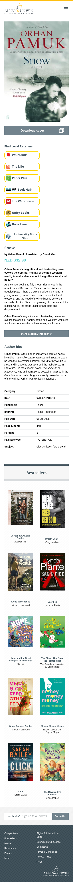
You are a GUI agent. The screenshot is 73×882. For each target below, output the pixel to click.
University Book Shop (25, 236)
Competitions (11, 833)
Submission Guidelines (48, 842)
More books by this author (36, 333)
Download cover (32, 130)
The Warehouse (23, 201)
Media (7, 843)
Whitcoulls (19, 155)
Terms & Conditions (46, 851)
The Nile (18, 167)
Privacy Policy (43, 856)
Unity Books (21, 213)
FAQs (39, 861)
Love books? (13, 816)
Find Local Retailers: (19, 146)
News (7, 858)
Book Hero (19, 224)
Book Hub (24, 190)
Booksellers (10, 838)
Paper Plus (19, 178)
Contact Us (42, 846)
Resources (10, 848)
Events (8, 853)
